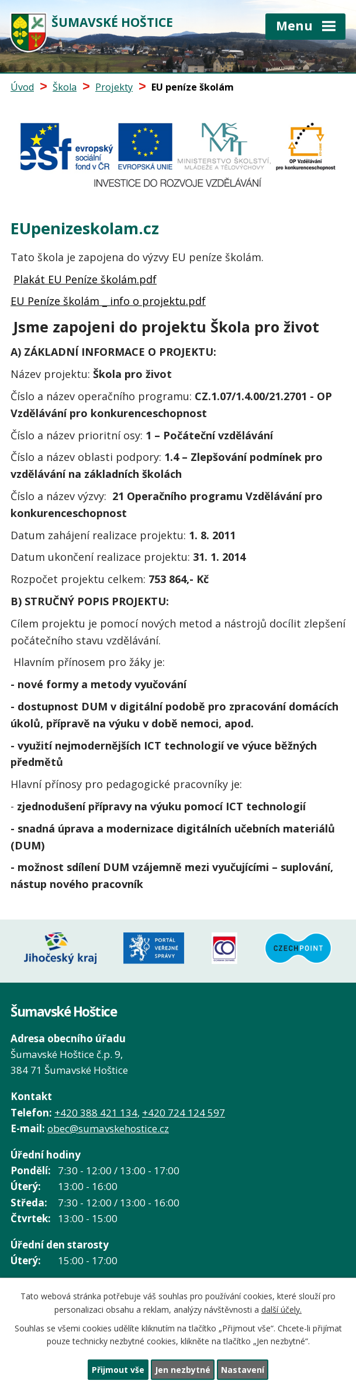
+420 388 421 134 (95, 1111)
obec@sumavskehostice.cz (108, 1127)
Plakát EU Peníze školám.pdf (85, 279)
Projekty (114, 87)
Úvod (22, 87)
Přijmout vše (118, 1369)
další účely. (281, 1309)
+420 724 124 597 (183, 1111)
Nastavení (242, 1369)
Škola (65, 87)
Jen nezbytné (182, 1369)
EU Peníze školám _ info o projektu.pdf (108, 301)
